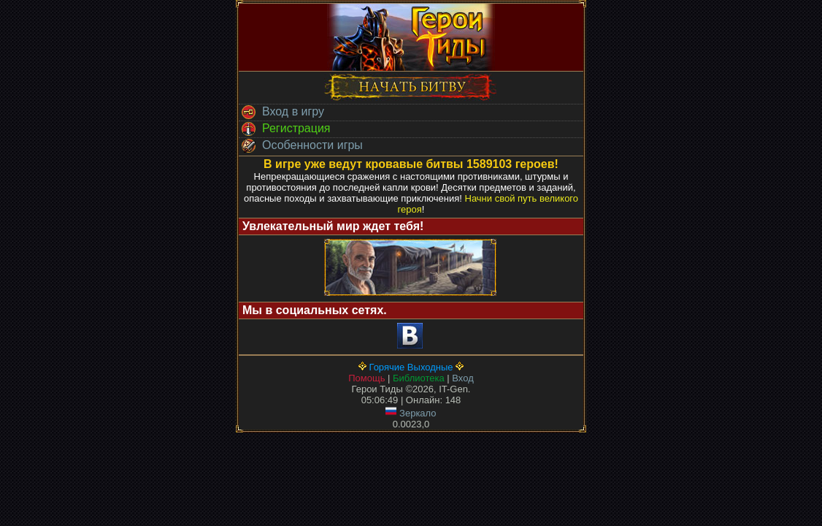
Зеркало (410, 413)
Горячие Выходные (411, 367)
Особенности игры (301, 146)
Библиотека (419, 378)
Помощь (366, 378)
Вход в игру (281, 112)
